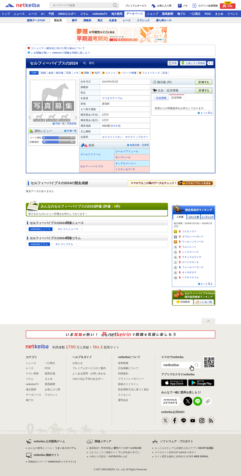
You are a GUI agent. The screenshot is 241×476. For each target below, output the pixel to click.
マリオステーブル (112, 98)
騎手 (74, 20)
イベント (232, 13)
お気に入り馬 (52, 389)
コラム (84, 13)
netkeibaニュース (41, 228)
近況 (165, 72)
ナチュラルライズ (191, 257)
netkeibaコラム (39, 244)
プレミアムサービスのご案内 (89, 368)
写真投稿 (71, 123)
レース (33, 13)
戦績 (43, 72)
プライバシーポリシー (131, 378)
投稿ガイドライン (128, 384)
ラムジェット (189, 246)
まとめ (219, 13)
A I (42, 13)
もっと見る (206, 112)
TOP (34, 72)
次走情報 (161, 97)
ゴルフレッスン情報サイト (114, 452)
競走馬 (58, 20)
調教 (85, 72)
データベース (134, 13)
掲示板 (60, 72)
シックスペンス (190, 252)
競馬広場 (50, 373)
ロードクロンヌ (190, 262)
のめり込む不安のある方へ (87, 378)
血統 (50, 72)
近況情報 (176, 97)
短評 (96, 72)
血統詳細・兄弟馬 (139, 145)
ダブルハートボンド (192, 236)
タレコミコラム (64, 244)
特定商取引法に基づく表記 (133, 389)
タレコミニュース (68, 228)
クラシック (143, 20)
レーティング (207, 217)
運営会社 (123, 400)
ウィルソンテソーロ (192, 241)
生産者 (113, 20)
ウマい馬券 (32, 373)
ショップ (152, 13)
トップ (6, 13)
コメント (109, 72)
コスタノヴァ (189, 231)
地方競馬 (116, 13)
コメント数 (193, 217)
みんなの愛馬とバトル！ (52, 448)
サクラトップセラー (136, 136)
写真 (68, 72)
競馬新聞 (167, 13)
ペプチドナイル (190, 277)
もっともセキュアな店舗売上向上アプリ (184, 448)
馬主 (100, 20)
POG (208, 13)
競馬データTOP (36, 20)
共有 (173, 63)
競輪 (227, 5)
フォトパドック (149, 72)
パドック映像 (127, 72)
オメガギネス (189, 272)
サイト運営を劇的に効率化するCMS (182, 456)
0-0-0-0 (115, 125)
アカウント (51, 394)
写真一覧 (60, 123)
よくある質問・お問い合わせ (89, 373)
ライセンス (124, 394)
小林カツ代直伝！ (108, 456)
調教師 (87, 20)
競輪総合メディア (52, 461)
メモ (76, 72)
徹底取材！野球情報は (115, 448)
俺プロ (181, 13)
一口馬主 (195, 13)
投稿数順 (183, 301)
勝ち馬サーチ (164, 20)
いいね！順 (204, 301)
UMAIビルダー (67, 13)
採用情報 (123, 363)
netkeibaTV (100, 13)
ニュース (19, 13)
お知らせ (77, 363)
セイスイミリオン (112, 136)
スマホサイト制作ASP (175, 452)
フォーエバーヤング (192, 267)
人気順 (180, 217)
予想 (51, 13)
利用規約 (123, 373)
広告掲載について (128, 368)
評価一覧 (72, 130)
